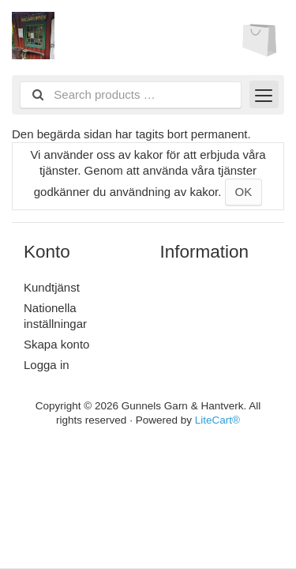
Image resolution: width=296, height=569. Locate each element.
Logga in (46, 364)
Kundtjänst (52, 287)
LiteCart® (217, 420)
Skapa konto (56, 344)
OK (244, 191)
